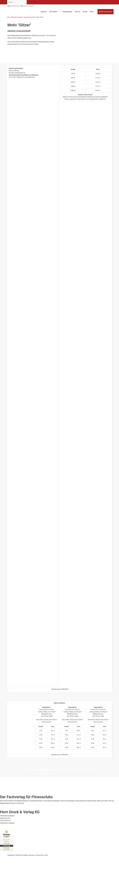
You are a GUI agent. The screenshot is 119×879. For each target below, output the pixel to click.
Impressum (32, 860)
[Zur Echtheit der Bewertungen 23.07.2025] (7, 854)
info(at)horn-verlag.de (31, 6)
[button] (37, 6)
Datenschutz (41, 860)
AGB (47, 860)
